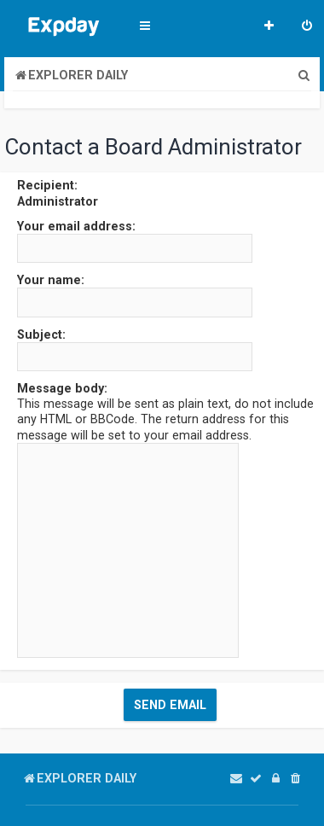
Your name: (50, 280)
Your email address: (76, 226)
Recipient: (47, 185)
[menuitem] (307, 27)
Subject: (41, 334)
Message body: (62, 388)
